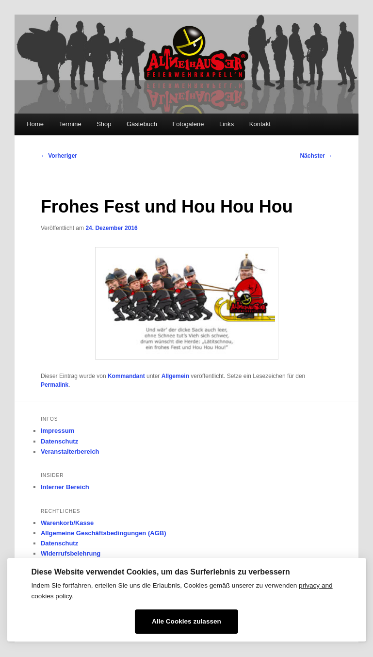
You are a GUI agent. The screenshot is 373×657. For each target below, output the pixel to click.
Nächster (316, 155)
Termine (70, 124)
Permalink (54, 384)
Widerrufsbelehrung (70, 553)
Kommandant (126, 376)
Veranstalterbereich (70, 451)
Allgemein (175, 376)
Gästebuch (142, 124)
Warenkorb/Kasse (67, 522)
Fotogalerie (188, 124)
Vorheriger (59, 155)
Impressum (57, 430)
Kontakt (260, 124)
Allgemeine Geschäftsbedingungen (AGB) (103, 533)
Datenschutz (59, 441)
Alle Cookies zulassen (186, 621)
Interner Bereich (65, 487)
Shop (104, 124)
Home (35, 124)
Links (226, 124)
